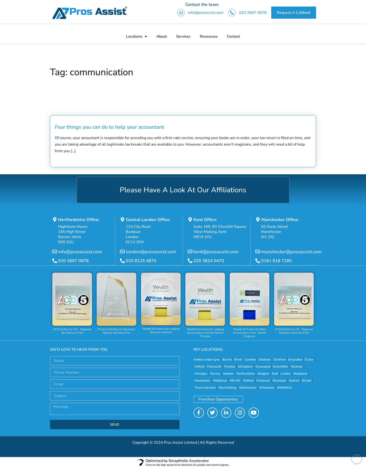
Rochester (279, 380)
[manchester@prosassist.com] (257, 251)
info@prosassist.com (205, 12)
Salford (294, 380)
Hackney (297, 366)
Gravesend (262, 366)
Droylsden (295, 359)
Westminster (248, 387)
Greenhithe (280, 366)
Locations (136, 36)
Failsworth (214, 366)
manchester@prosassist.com (291, 252)
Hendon (228, 373)
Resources (209, 36)
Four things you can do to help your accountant (109, 127)
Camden (250, 359)
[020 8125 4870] (122, 260)
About (161, 36)
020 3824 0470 (209, 261)
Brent (238, 359)
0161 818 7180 (276, 261)
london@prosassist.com (151, 252)
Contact (233, 36)
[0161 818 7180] (257, 260)
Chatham (264, 359)
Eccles (309, 359)
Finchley (229, 366)
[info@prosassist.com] (54, 251)
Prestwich (263, 380)
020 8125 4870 (141, 261)
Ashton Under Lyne (207, 359)
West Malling (227, 387)
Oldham (248, 380)
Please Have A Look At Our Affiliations (183, 190)
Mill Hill (235, 380)
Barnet (227, 359)
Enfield (199, 366)
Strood (306, 380)
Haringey (201, 373)
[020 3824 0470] (190, 260)
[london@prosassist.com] (122, 251)
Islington (263, 373)
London (286, 373)
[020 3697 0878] (54, 260)
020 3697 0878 (253, 12)
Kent (275, 373)
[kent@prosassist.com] (190, 251)
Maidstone (300, 373)
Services (183, 36)
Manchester (203, 380)
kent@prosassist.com (216, 252)
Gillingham (245, 366)
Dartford (279, 359)
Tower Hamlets (205, 387)
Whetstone (266, 387)
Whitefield (284, 387)
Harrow (215, 373)
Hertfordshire (245, 373)
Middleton (220, 380)
